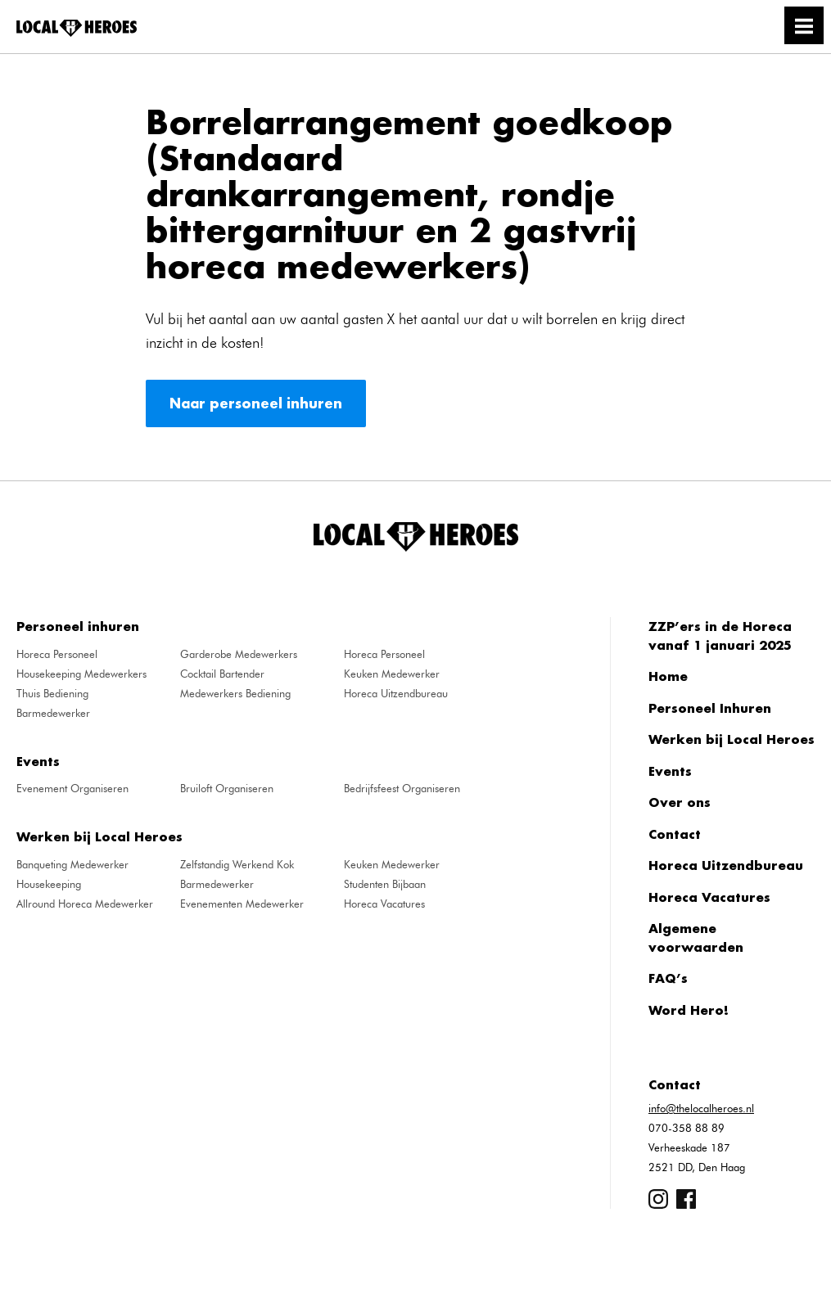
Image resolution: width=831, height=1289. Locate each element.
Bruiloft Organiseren (226, 788)
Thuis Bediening (52, 693)
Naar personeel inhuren (255, 403)
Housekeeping (48, 883)
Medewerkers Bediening (235, 693)
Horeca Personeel (56, 653)
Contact (674, 834)
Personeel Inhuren (709, 708)
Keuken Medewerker (392, 673)
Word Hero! (688, 1010)
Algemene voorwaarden (695, 937)
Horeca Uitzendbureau (396, 693)
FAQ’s (668, 978)
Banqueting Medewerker (72, 864)
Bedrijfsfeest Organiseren (402, 788)
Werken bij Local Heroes (731, 739)
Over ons (679, 802)
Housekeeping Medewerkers (81, 673)
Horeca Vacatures (384, 903)
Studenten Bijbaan (385, 883)
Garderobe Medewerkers (238, 653)
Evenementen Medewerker (242, 903)
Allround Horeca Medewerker (84, 903)
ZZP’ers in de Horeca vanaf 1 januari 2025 (720, 635)
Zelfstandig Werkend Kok (237, 864)
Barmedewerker (53, 712)
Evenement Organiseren (72, 788)
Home (668, 676)
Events (670, 771)
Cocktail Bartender (222, 673)
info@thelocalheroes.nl (701, 1108)
